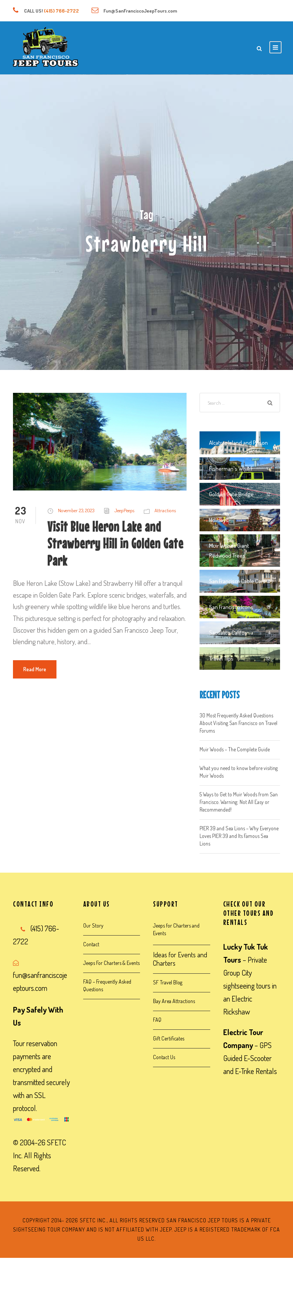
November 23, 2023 (76, 510)
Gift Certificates (168, 1038)
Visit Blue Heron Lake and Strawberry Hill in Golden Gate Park (115, 543)
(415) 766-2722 (61, 11)
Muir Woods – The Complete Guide (235, 749)
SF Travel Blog (167, 982)
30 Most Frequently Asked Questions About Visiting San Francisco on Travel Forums (238, 723)
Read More (34, 669)
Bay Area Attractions (174, 1001)
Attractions (165, 510)
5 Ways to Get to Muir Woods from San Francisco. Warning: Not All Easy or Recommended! (239, 802)
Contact (91, 944)
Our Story (93, 925)
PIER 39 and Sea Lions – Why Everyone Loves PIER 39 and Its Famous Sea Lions (239, 836)
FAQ (157, 1019)
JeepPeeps (124, 510)
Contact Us (164, 1057)
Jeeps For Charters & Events (111, 963)
